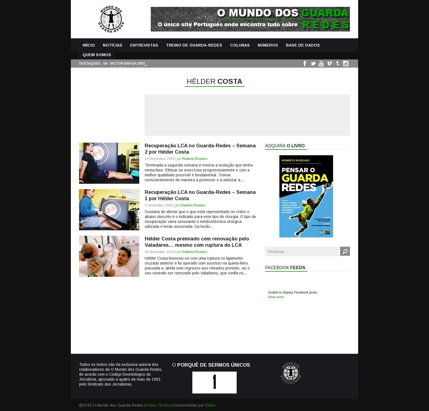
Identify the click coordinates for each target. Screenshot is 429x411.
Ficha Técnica (158, 405)
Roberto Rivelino (194, 159)
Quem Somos (97, 55)
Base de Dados (303, 45)
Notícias (112, 45)
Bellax (210, 405)
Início (89, 45)
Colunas (240, 45)
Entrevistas (144, 45)
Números (268, 45)
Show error (276, 297)
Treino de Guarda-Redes (194, 45)
